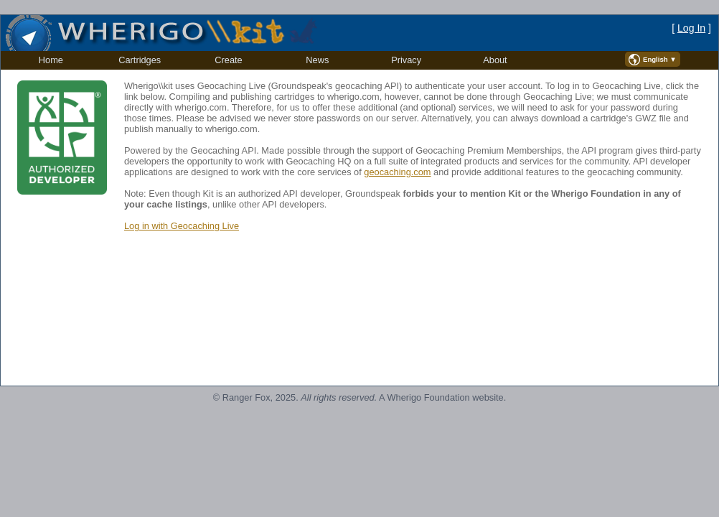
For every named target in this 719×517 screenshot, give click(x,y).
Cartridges (139, 60)
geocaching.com (397, 172)
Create (228, 60)
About (495, 60)
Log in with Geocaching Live (181, 225)
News (317, 60)
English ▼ (660, 59)
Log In (691, 28)
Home (51, 60)
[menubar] (273, 60)
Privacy (406, 60)
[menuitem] (50, 60)
